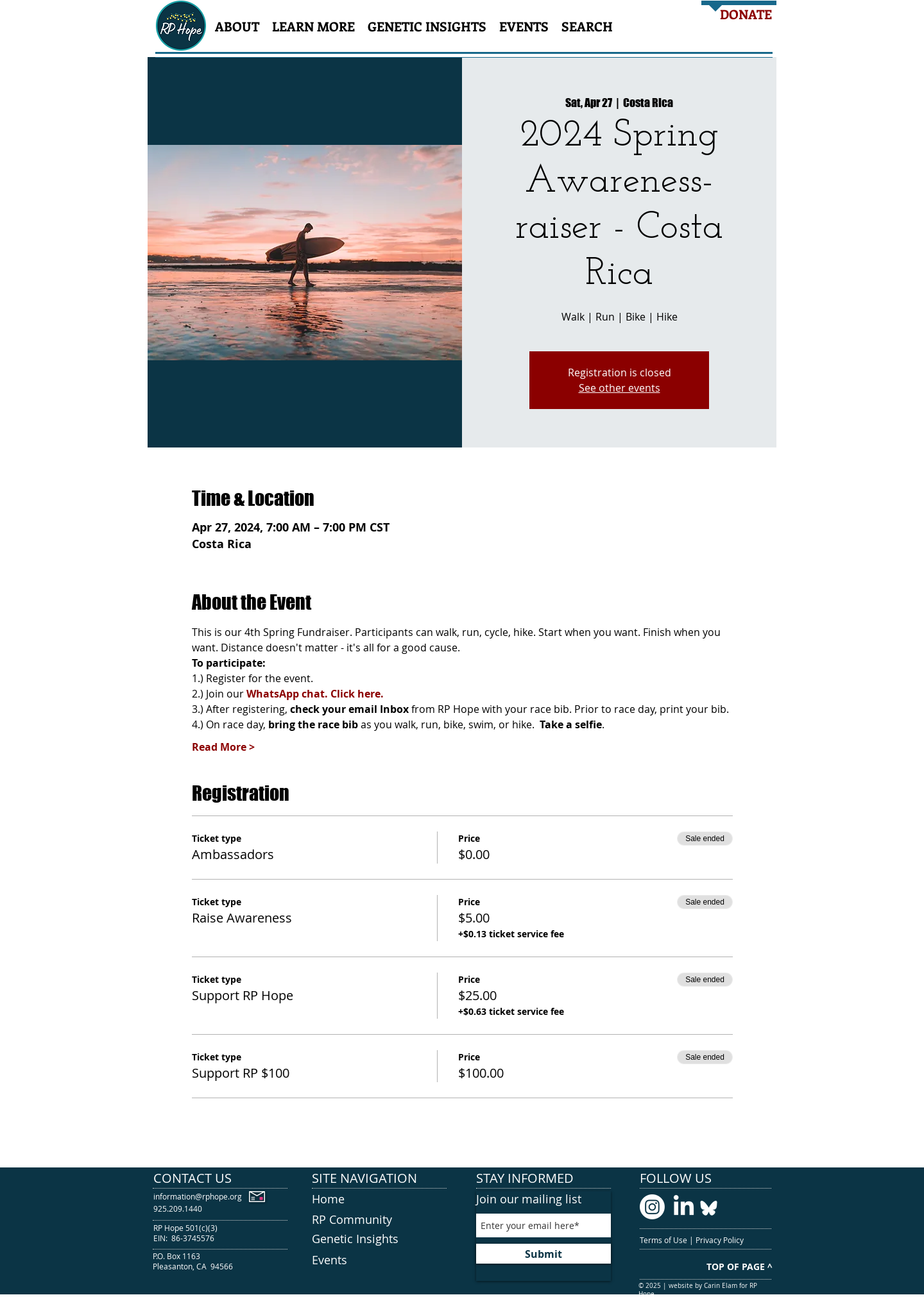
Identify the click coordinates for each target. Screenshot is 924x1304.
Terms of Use (664, 1240)
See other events (619, 388)
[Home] (379, 1199)
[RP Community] (379, 1220)
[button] (237, 26)
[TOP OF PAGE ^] (739, 1266)
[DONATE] (745, 14)
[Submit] (543, 1254)
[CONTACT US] (220, 1178)
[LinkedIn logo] (683, 1206)
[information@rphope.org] (197, 1196)
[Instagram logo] (652, 1206)
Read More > (223, 747)
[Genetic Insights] (379, 1239)
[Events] (379, 1260)
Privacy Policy (721, 1240)
